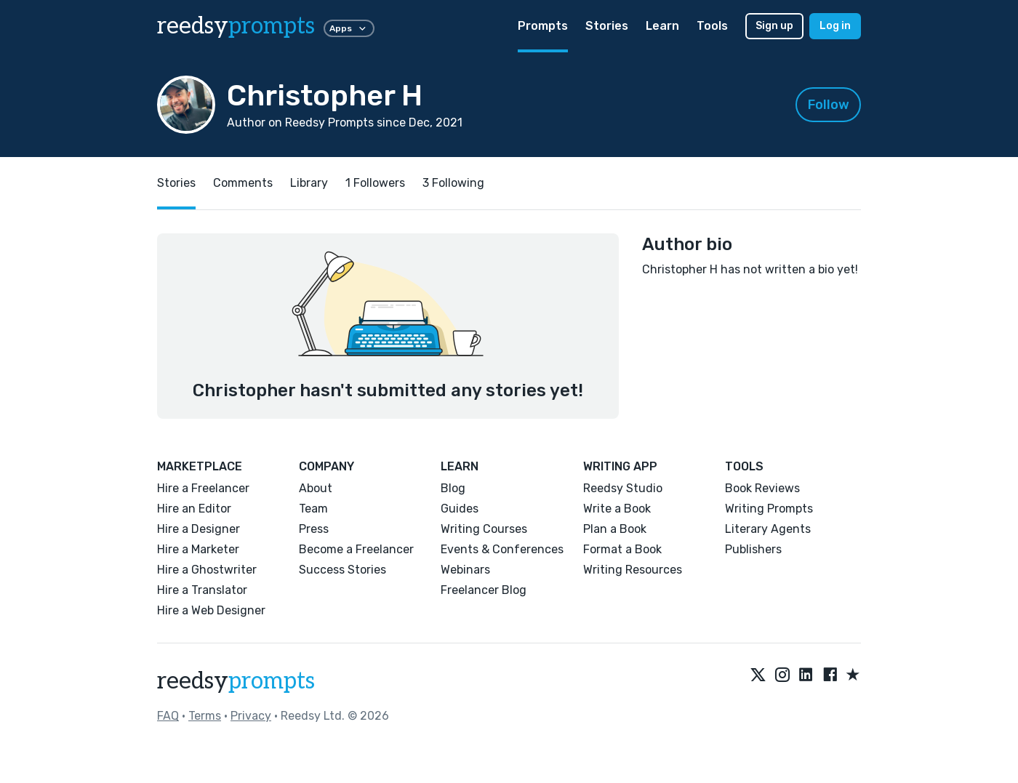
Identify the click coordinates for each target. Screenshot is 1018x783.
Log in (835, 26)
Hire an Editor (194, 508)
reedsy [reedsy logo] (236, 26)
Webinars (465, 570)
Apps (349, 28)
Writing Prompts (769, 508)
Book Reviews (762, 488)
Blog (453, 488)
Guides (459, 508)
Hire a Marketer (198, 549)
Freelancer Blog (483, 590)
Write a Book (617, 508)
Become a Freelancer (356, 549)
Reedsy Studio (622, 488)
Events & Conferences (502, 549)
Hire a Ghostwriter (207, 570)
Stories (606, 26)
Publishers (753, 549)
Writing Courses (484, 529)
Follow (828, 105)
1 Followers (375, 183)
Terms (204, 716)
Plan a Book (614, 529)
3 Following (453, 183)
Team (313, 508)
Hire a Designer (198, 529)
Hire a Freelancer (203, 488)
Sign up (774, 26)
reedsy (236, 681)
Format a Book (622, 549)
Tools (712, 26)
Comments (243, 183)
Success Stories (342, 570)
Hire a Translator (202, 590)
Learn (662, 26)
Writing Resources (632, 570)
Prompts (543, 26)
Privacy (251, 716)
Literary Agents (768, 529)
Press (314, 529)
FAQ (168, 716)
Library (309, 183)
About (315, 488)
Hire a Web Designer (211, 610)
